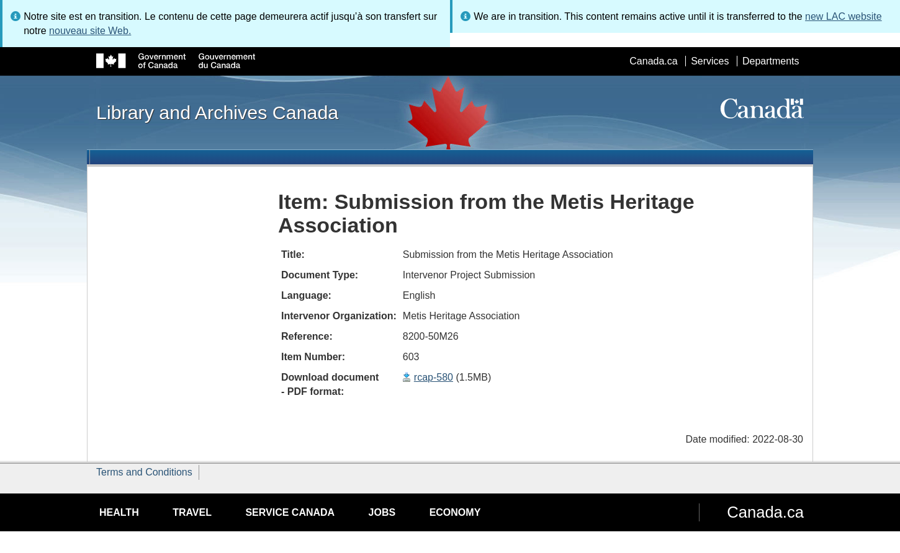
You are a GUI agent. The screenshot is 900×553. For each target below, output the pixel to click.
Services (710, 61)
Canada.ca (653, 61)
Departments (770, 61)
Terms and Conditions (144, 472)
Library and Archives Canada (217, 112)
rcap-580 (433, 377)
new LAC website (843, 16)
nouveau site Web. (90, 30)
